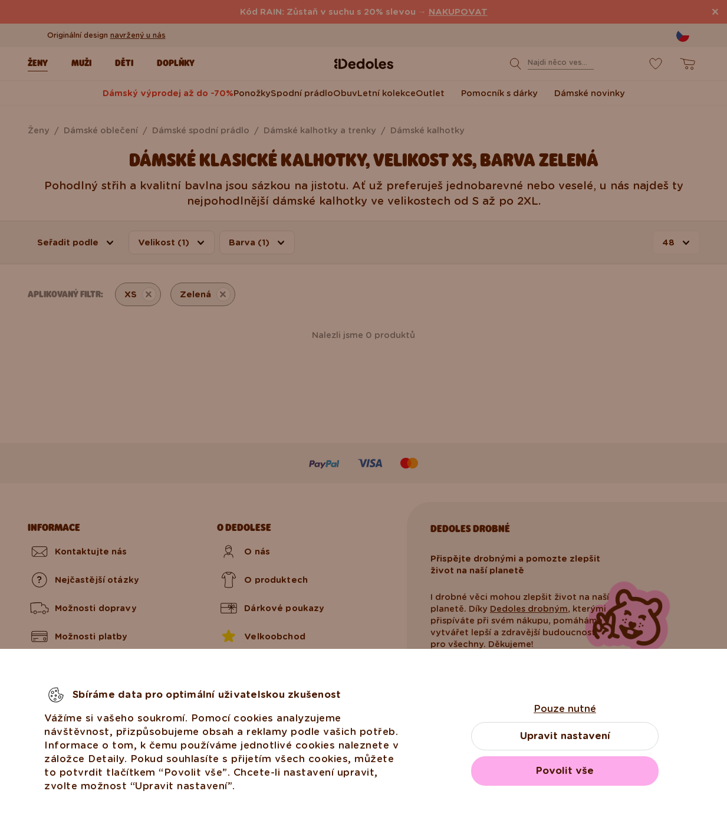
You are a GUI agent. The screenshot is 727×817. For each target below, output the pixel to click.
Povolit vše (565, 770)
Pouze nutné (565, 708)
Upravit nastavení (565, 735)
